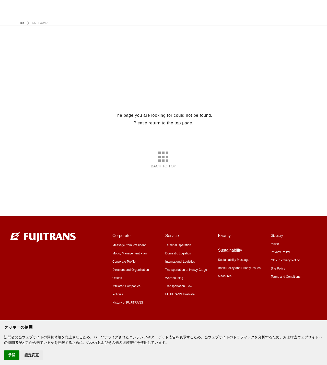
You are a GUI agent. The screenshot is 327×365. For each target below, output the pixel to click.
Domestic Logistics (178, 253)
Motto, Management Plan (129, 253)
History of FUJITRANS (127, 302)
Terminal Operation (178, 245)
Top (22, 23)
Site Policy (278, 268)
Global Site (309, 7)
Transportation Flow (178, 286)
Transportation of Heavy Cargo (186, 270)
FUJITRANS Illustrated (180, 294)
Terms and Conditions (285, 276)
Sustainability (310, 15)
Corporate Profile (124, 261)
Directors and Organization (130, 270)
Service (193, 15)
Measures (224, 276)
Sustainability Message (233, 260)
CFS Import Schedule (177, 7)
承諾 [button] (11, 355)
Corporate (134, 15)
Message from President (129, 245)
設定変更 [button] (32, 355)
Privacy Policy (280, 252)
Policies (117, 294)
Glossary (215, 7)
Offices (117, 278)
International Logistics (180, 261)
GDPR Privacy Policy (285, 260)
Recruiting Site (274, 7)
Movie (243, 7)
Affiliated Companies (126, 286)
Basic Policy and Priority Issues (239, 268)
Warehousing (174, 278)
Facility (249, 15)
